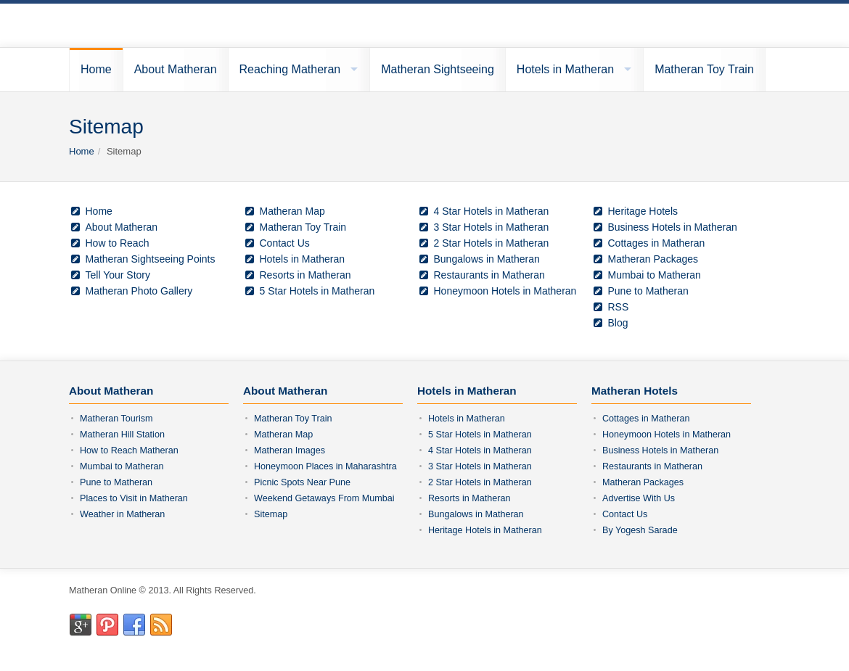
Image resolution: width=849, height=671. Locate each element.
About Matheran (175, 69)
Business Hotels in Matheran (672, 227)
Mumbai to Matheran (654, 275)
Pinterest (107, 625)
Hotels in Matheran (565, 69)
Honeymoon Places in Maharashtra (325, 466)
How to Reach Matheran (129, 450)
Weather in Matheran (122, 514)
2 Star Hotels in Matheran (491, 243)
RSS (609, 307)
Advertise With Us (638, 498)
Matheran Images (289, 450)
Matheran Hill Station (122, 434)
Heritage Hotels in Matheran (485, 530)
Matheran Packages (653, 259)
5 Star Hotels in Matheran (317, 291)
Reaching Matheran (290, 69)
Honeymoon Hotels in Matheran (505, 291)
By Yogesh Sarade (640, 530)
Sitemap (270, 514)
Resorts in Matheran (305, 275)
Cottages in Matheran (656, 243)
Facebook (134, 625)
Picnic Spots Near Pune (302, 482)
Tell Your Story (118, 275)
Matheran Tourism (116, 418)
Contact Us (285, 243)
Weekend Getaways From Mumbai (324, 498)
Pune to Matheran (648, 291)
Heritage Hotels (643, 211)
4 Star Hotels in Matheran (491, 211)
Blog (609, 323)
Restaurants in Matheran (489, 275)
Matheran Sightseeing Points (151, 259)
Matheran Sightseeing (437, 69)
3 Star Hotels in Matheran (491, 227)
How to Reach (117, 243)
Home (96, 69)
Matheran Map (292, 211)
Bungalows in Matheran (487, 259)
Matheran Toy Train (704, 69)
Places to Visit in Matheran (134, 498)
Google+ (80, 625)
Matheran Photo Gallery (139, 291)
